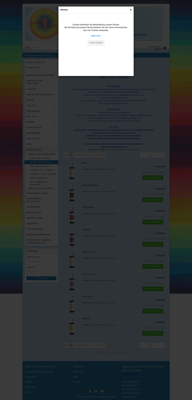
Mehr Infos (96, 36)
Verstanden (96, 43)
